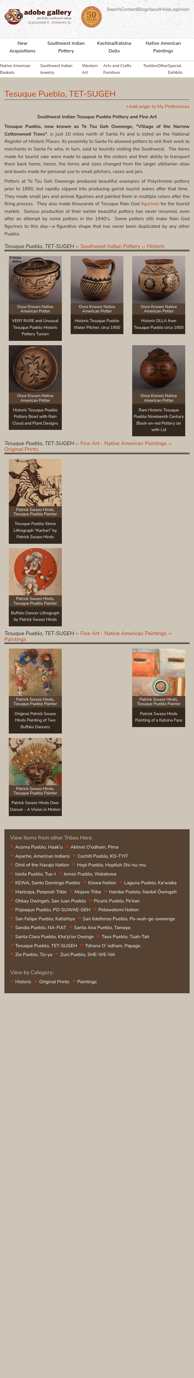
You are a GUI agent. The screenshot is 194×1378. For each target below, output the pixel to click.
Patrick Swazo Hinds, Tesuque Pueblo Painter (35, 512)
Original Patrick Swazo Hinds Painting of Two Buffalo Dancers (35, 720)
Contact (129, 9)
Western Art (90, 69)
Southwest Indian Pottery (66, 47)
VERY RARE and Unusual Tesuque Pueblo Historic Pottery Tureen (35, 327)
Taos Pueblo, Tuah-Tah (125, 937)
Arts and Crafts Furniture (117, 69)
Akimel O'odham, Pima (94, 847)
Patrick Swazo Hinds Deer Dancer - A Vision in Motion (35, 806)
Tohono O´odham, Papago (112, 946)
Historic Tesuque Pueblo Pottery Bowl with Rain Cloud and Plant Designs (35, 416)
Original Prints (21, 449)
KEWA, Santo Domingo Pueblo (47, 883)
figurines (150, 204)
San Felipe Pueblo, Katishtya (45, 919)
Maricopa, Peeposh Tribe (41, 892)
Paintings (15, 639)
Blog (142, 9)
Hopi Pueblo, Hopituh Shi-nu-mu (111, 865)
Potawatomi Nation (118, 910)
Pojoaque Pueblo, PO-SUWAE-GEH (52, 910)
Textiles (150, 66)
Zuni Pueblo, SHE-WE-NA (87, 954)
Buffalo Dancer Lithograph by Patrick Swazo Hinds (35, 616)
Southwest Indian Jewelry (56, 69)
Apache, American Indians (42, 856)
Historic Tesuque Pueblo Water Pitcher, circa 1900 (97, 324)
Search (114, 9)
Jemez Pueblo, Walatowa (90, 874)
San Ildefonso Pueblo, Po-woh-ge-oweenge (129, 919)
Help (165, 9)
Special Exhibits (175, 69)
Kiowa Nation (102, 883)
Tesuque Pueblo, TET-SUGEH (46, 946)
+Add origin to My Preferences (158, 106)
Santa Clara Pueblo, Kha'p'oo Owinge (54, 937)
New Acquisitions (22, 47)
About (153, 9)
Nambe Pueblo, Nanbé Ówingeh (143, 892)
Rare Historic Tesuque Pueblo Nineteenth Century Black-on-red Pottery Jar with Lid (159, 419)
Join (186, 9)
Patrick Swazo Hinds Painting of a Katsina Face (158, 717)
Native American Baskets (15, 69)
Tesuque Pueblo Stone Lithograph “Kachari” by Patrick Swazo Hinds (35, 530)
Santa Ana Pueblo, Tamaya (102, 927)
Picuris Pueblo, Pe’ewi (116, 901)
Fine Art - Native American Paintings (123, 443)
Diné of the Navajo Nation (42, 865)
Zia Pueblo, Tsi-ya (33, 954)
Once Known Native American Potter (35, 309)
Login (176, 9)
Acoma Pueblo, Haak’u (38, 847)
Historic (156, 246)
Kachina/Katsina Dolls (114, 47)
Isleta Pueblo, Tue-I (35, 874)
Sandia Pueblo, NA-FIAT (40, 927)
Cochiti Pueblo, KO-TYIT (103, 856)
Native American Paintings (163, 47)
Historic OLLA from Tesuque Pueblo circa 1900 (159, 324)
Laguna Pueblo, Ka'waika (150, 883)
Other (162, 66)
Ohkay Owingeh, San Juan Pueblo (50, 901)
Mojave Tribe (87, 892)
